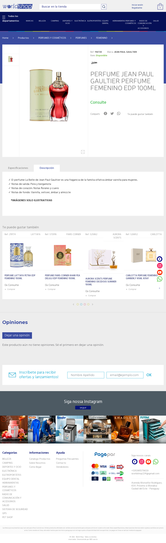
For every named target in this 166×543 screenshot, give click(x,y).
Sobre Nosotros (37, 463)
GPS (4, 513)
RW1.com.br (93, 539)
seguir (83, 407)
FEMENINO (101, 38)
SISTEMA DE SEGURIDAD (15, 509)
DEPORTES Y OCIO (11, 467)
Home (5, 38)
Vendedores (62, 467)
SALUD (5, 505)
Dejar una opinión (17, 335)
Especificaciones (18, 168)
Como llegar (35, 467)
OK (149, 375)
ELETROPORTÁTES (11, 475)
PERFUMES (81, 38)
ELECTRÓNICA (9, 471)
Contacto (61, 463)
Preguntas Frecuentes (67, 459)
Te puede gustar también (140, 114)
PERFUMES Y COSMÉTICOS (52, 38)
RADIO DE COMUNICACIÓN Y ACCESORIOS (11, 498)
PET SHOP (7, 517)
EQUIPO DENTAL (10, 479)
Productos (23, 38)
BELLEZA (6, 459)
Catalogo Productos (39, 459)
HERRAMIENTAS (10, 483)
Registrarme (137, 8)
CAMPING (7, 463)
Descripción (47, 168)
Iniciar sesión (137, 5)
